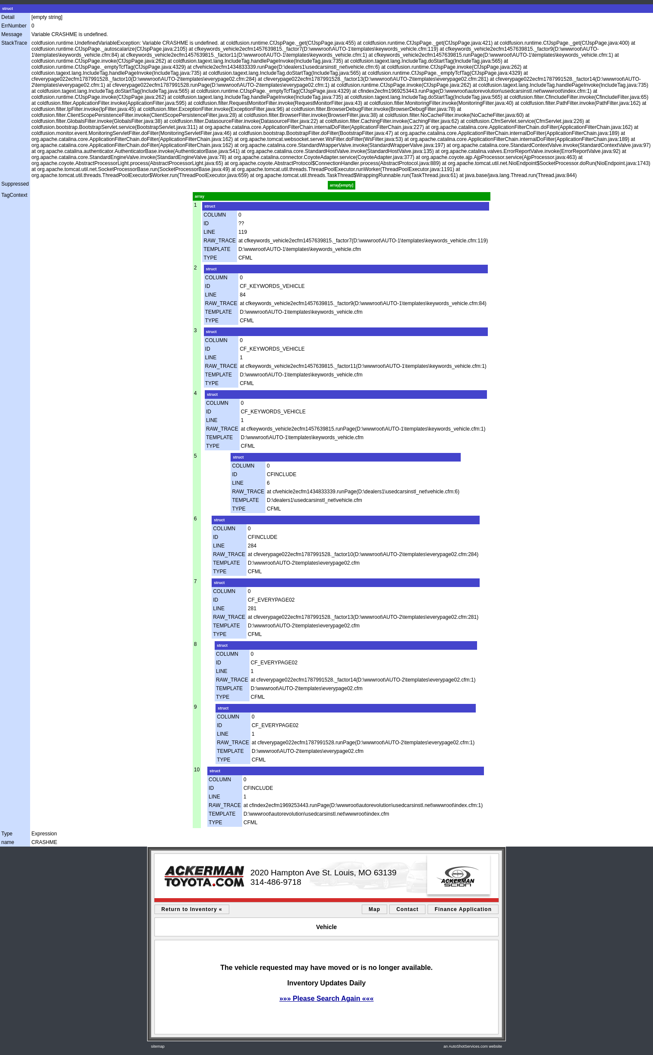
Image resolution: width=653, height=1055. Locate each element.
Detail (8, 17)
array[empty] (342, 185)
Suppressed (15, 184)
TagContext (14, 195)
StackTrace (14, 43)
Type (6, 834)
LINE (209, 232)
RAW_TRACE (219, 241)
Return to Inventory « (191, 909)
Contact (407, 909)
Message (11, 34)
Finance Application (463, 909)
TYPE (210, 258)
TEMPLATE (216, 249)
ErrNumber (14, 26)
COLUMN (214, 215)
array (199, 196)
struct (7, 8)
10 (197, 770)
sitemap (158, 1046)
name (7, 842)
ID (206, 223)
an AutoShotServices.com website (473, 1046)
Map (374, 909)
